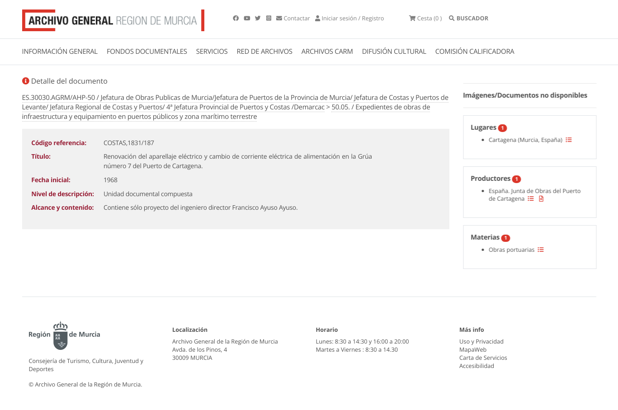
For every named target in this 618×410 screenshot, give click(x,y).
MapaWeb (472, 349)
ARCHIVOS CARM (327, 51)
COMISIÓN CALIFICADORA (474, 51)
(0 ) (425, 18)
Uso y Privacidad (481, 341)
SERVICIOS (212, 51)
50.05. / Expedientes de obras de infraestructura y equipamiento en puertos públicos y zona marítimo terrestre (226, 112)
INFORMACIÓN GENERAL (60, 51)
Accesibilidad (476, 366)
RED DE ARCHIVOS (264, 51)
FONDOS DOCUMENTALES (147, 51)
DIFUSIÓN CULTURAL (394, 51)
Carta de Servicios (483, 357)
